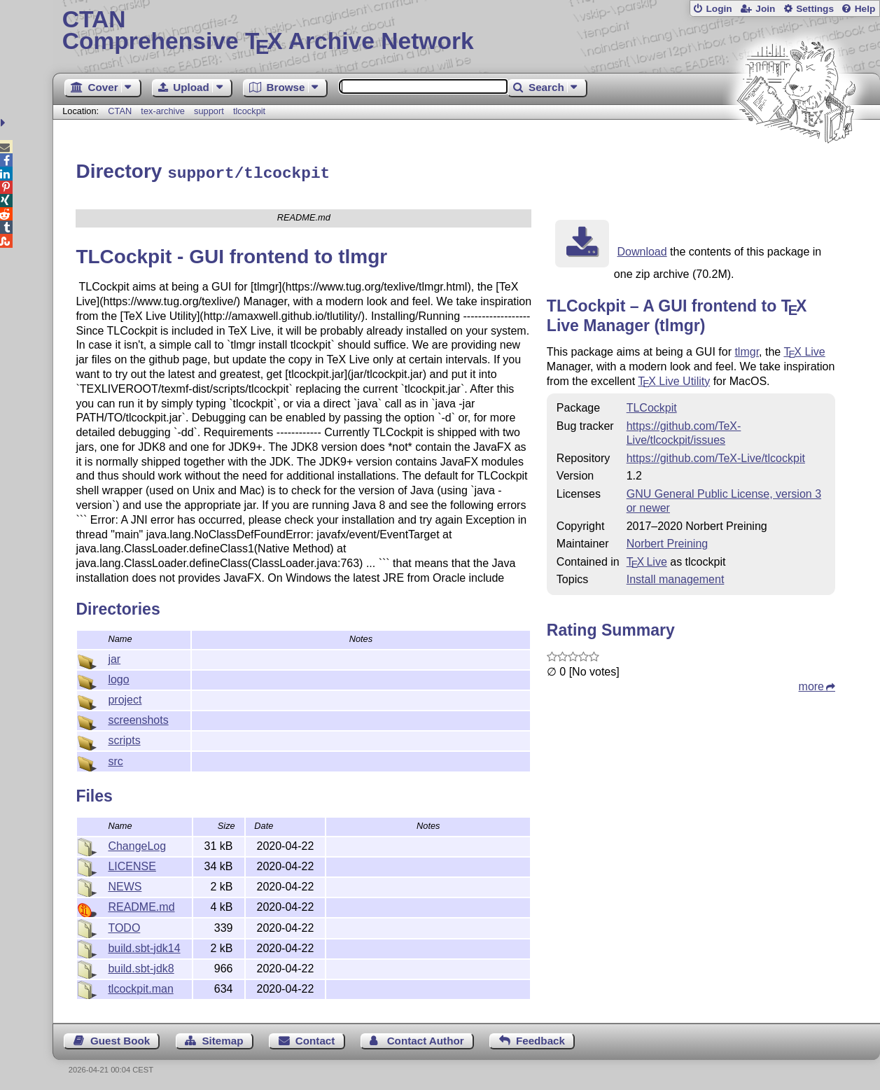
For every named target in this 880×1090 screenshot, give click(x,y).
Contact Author (425, 1038)
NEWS (124, 884)
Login (719, 9)
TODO (124, 926)
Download (642, 250)
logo (118, 677)
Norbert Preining (667, 541)
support (209, 111)
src (115, 759)
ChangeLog (137, 844)
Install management (676, 577)
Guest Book (120, 1038)
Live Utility (674, 379)
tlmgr (746, 350)
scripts (124, 738)
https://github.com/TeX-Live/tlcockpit (716, 456)
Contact (315, 1038)
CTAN (120, 111)
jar (114, 657)
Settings (815, 9)
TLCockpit (652, 406)
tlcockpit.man (140, 987)
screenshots (138, 718)
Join (765, 9)
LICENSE (131, 864)
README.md (141, 905)
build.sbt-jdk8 (141, 966)
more (811, 684)
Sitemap (222, 1038)
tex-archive (163, 111)
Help (865, 9)
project (124, 698)
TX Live (647, 560)
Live (804, 350)
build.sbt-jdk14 (144, 946)
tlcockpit (249, 111)
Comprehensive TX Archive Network (466, 31)
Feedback (540, 1038)
